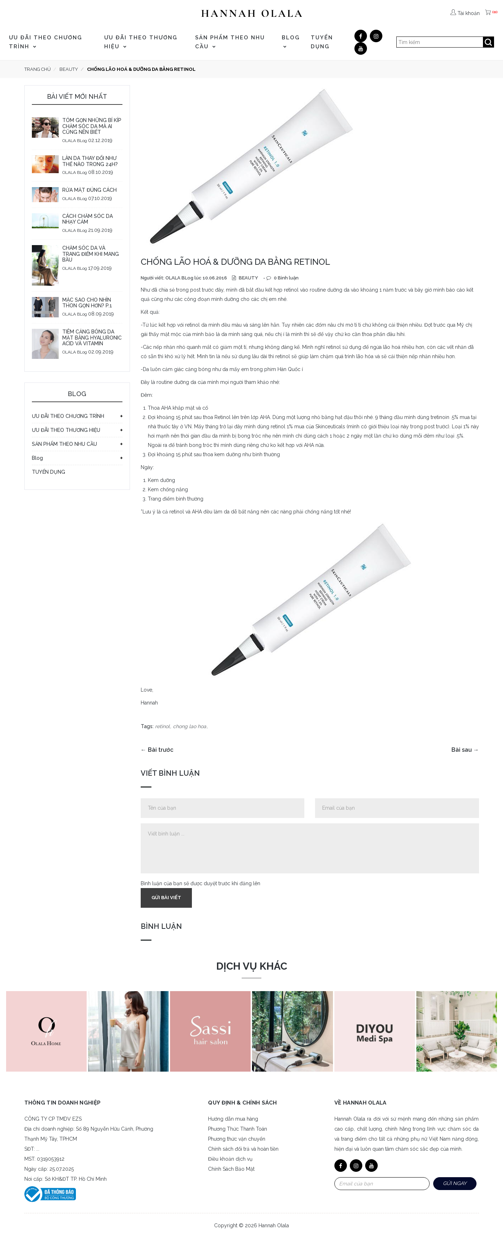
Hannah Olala (273, 1225)
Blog (291, 41)
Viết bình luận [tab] (170, 773)
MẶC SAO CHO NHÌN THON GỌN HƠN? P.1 (87, 303)
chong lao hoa (189, 726)
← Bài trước (157, 749)
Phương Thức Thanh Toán (237, 1129)
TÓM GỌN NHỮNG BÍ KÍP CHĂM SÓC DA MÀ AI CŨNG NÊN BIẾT (91, 126)
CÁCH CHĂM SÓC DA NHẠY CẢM (87, 219)
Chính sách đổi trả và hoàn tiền (243, 1149)
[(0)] (489, 13)
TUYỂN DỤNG (322, 42)
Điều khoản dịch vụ (230, 1159)
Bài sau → (465, 749)
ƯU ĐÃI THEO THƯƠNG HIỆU (140, 42)
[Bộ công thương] (50, 1194)
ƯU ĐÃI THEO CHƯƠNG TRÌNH (45, 42)
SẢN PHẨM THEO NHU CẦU (230, 42)
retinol (162, 726)
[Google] (376, 36)
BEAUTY (248, 278)
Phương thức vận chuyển (236, 1139)
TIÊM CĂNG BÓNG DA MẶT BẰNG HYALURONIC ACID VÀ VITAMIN (92, 338)
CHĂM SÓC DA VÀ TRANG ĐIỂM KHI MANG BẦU (90, 254)
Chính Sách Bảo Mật (231, 1169)
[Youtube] (360, 48)
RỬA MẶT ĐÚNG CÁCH (89, 190)
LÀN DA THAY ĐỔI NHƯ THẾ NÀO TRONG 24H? (90, 161)
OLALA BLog (74, 140)
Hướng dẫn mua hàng (233, 1119)
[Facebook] (360, 36)
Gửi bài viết (166, 897)
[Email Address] (382, 1183)
